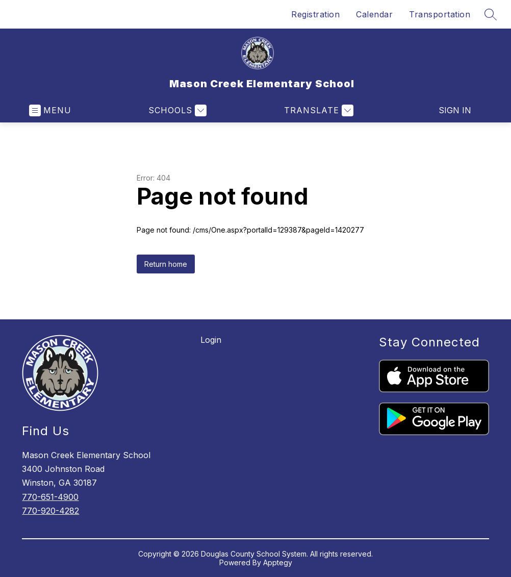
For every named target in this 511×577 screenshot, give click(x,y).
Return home (165, 264)
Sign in (455, 110)
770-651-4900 (50, 497)
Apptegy (277, 562)
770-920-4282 (50, 511)
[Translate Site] (317, 110)
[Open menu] (50, 110)
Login (210, 340)
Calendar (374, 14)
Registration (315, 14)
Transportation (439, 14)
